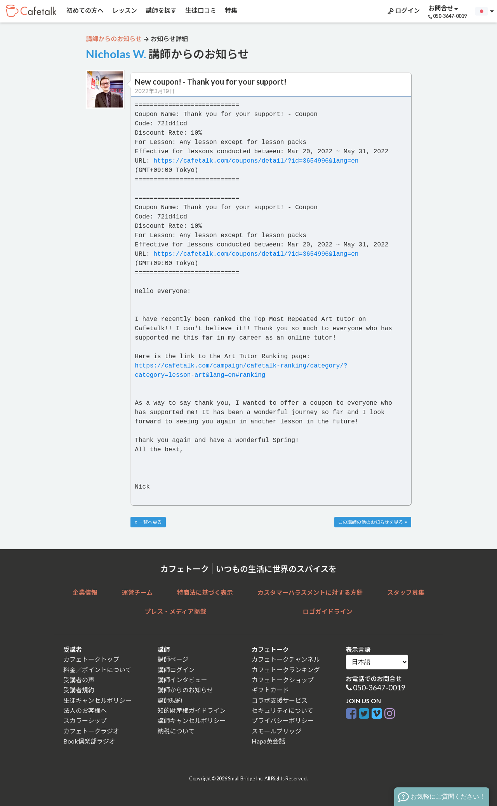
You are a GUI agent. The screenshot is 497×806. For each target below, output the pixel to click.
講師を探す (160, 10)
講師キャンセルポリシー (192, 720)
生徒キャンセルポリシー (97, 700)
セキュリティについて (282, 710)
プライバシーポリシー (283, 720)
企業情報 (85, 592)
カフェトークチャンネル (286, 659)
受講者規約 (78, 689)
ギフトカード (270, 689)
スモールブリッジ (276, 731)
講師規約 (170, 700)
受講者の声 (78, 679)
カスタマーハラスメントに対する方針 (310, 592)
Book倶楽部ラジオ (89, 741)
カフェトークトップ (91, 659)
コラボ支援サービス (280, 700)
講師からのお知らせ (186, 689)
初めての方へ (84, 10)
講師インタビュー (182, 679)
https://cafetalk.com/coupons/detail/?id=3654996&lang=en (255, 161)
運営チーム (137, 592)
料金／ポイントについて (97, 669)
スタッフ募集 (405, 592)
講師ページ (173, 659)
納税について (176, 731)
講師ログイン (176, 669)
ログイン (403, 10)
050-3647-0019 (379, 687)
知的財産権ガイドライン (192, 710)
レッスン (124, 10)
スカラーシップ (85, 720)
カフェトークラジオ (91, 731)
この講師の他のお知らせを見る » (372, 522)
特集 (230, 10)
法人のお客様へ (85, 710)
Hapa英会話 (268, 741)
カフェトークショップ (283, 679)
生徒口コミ (200, 10)
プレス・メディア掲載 (175, 611)
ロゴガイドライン (328, 611)
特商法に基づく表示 (205, 592)
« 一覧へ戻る (148, 522)
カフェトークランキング (286, 669)
